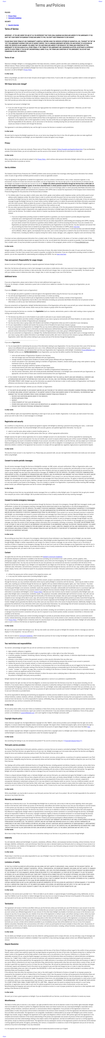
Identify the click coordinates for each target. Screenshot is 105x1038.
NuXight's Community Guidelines (52, 557)
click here (77, 227)
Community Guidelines (26, 636)
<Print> (100, 1)
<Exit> (4, 1)
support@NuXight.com (27, 713)
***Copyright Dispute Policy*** (72, 741)
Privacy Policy (28, 70)
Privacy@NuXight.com (88, 350)
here (89, 727)
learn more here (61, 254)
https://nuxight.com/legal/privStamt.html (70, 149)
